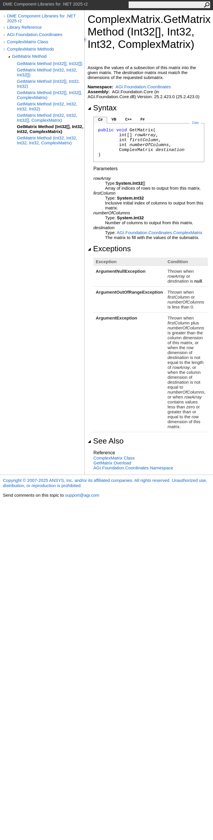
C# (100, 120)
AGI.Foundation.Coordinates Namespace (133, 467)
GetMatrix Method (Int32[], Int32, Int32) (48, 84)
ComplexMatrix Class (27, 41)
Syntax (102, 107)
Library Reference (24, 27)
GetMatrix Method (29, 56)
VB (113, 119)
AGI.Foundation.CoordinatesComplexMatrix (159, 232)
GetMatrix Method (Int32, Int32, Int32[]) (47, 72)
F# (143, 119)
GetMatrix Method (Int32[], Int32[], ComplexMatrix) (49, 95)
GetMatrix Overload (112, 462)
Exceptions (109, 248)
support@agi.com (82, 495)
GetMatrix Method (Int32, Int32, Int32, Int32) (47, 106)
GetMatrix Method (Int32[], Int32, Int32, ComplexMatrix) (50, 129)
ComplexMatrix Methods (30, 48)
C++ (128, 119)
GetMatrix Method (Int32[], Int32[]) (49, 63)
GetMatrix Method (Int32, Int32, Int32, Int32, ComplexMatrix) (47, 140)
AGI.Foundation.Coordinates (34, 34)
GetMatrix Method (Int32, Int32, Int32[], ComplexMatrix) (47, 118)
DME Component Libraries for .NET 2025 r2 (41, 18)
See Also (106, 441)
